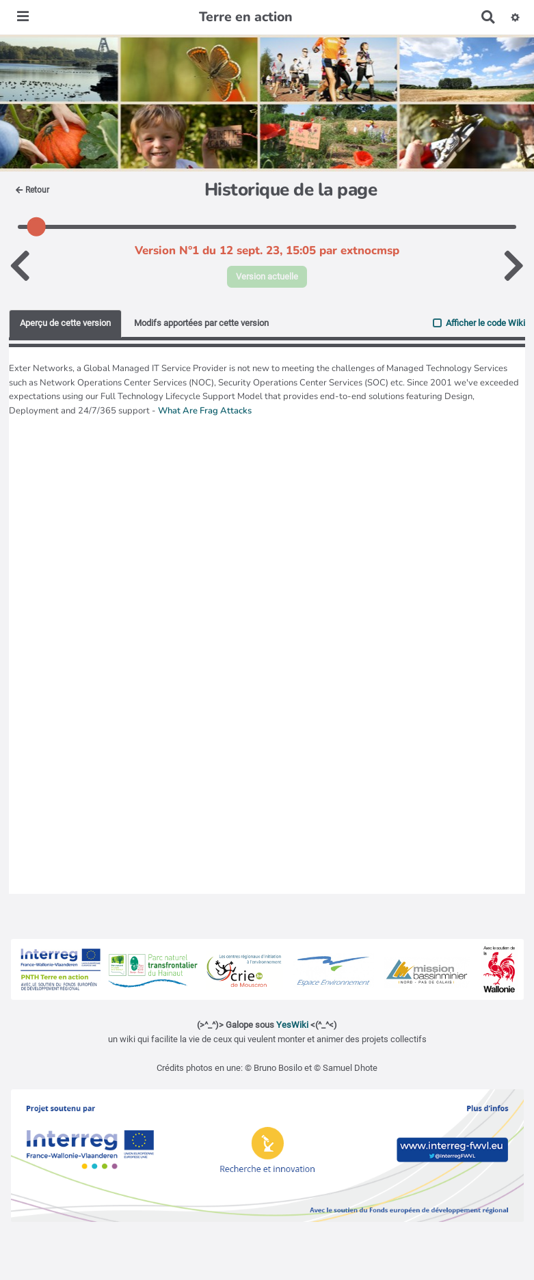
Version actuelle (267, 276)
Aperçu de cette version (65, 323)
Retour (32, 190)
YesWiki (292, 1025)
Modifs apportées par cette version (201, 323)
